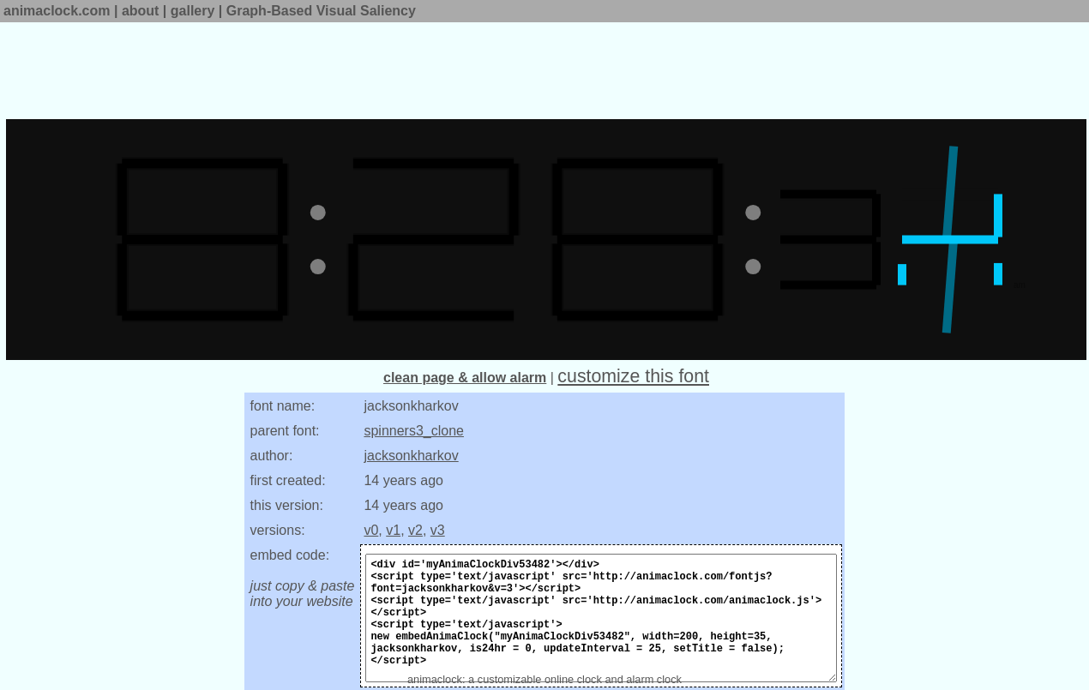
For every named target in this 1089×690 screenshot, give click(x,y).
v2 (415, 530)
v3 (437, 530)
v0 (371, 530)
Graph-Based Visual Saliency (321, 10)
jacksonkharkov (411, 455)
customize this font (633, 376)
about (140, 10)
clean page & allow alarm (464, 377)
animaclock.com (57, 10)
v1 (393, 530)
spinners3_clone (414, 430)
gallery (193, 10)
